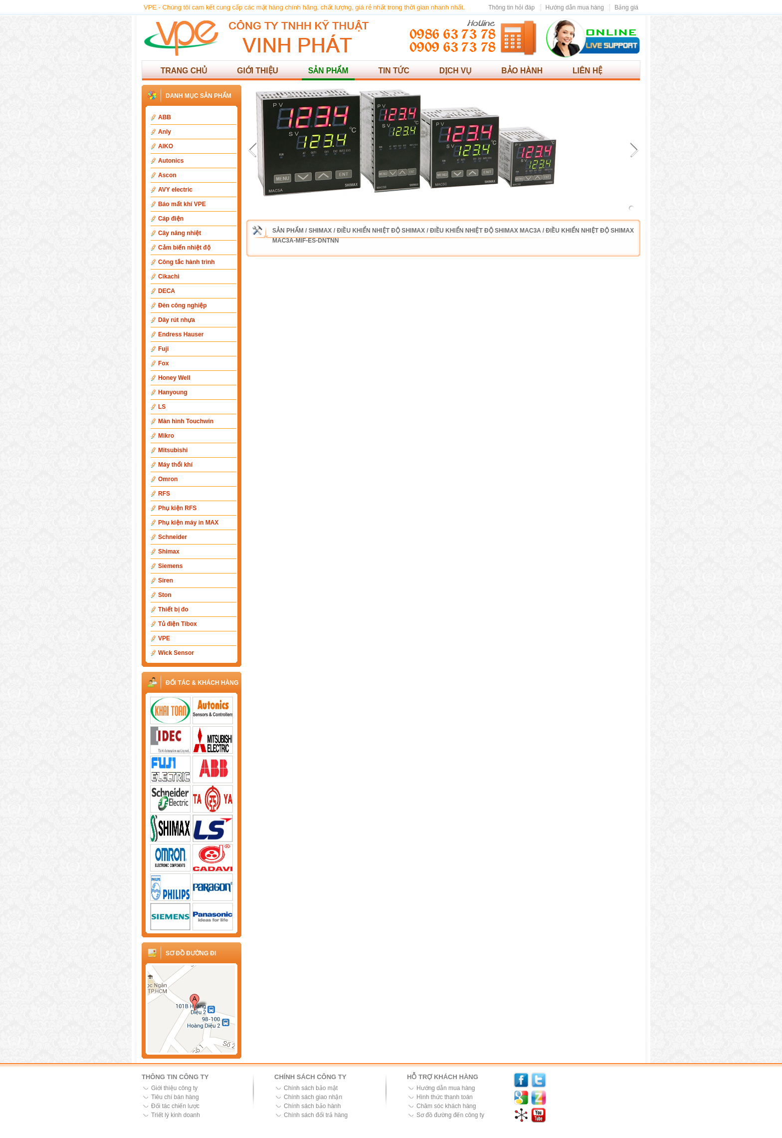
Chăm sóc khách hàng (446, 1106)
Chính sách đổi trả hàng (316, 1115)
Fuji (163, 348)
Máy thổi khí (175, 464)
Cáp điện (171, 218)
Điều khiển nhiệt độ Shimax (381, 230)
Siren (165, 580)
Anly (164, 131)
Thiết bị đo (173, 609)
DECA (166, 290)
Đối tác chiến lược (175, 1106)
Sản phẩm (328, 70)
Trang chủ (184, 70)
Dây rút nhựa (176, 319)
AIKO (165, 146)
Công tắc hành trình (186, 262)
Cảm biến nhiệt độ (184, 247)
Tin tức (393, 70)
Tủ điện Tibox (177, 623)
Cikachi (169, 276)
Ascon (167, 175)
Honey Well (174, 377)
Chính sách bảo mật (311, 1088)
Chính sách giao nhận (313, 1097)
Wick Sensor (176, 652)
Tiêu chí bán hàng (175, 1097)
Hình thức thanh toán (444, 1097)
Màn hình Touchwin (185, 421)
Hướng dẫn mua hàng (575, 7)
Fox (163, 363)
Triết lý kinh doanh (175, 1115)
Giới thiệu (257, 70)
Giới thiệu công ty (174, 1088)
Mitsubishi (173, 450)
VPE (164, 638)
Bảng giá (626, 7)
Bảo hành (522, 70)
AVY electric (175, 189)
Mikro (166, 435)
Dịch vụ (455, 70)
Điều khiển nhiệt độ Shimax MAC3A (485, 230)
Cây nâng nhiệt (179, 233)
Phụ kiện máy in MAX (188, 522)
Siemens (170, 566)
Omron (168, 479)
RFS (164, 493)
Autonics (171, 160)
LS (162, 406)
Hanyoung (173, 392)
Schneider (172, 537)
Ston (165, 594)
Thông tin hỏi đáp (511, 7)
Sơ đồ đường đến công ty (450, 1115)
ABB (164, 117)
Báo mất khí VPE (182, 204)
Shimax (169, 551)
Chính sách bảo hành (312, 1106)
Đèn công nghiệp (182, 305)
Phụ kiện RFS (177, 508)
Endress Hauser (180, 334)
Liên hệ (587, 70)
